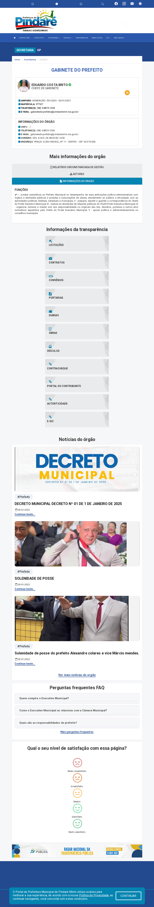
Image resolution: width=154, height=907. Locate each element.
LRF (108, 38)
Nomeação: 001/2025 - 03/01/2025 (51, 100)
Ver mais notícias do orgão (77, 587)
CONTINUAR (128, 896)
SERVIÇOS (67, 38)
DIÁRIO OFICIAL (97, 38)
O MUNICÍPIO (39, 38)
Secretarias (30, 59)
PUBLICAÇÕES (119, 38)
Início (17, 59)
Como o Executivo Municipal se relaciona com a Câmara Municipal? (63, 622)
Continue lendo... (25, 426)
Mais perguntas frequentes (77, 643)
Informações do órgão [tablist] (77, 181)
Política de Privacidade (94, 895)
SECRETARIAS (54, 38)
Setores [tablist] (77, 174)
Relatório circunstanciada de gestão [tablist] (77, 167)
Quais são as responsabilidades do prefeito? (48, 634)
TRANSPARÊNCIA (82, 38)
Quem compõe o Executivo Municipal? (44, 610)
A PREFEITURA (24, 38)
